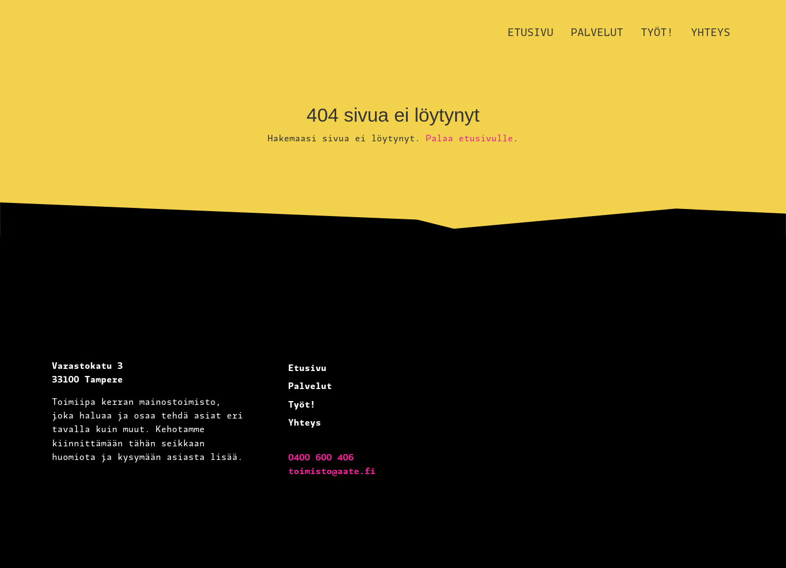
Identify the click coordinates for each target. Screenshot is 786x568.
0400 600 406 (321, 457)
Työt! (657, 32)
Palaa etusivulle (469, 138)
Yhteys (710, 32)
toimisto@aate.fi (332, 470)
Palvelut (597, 32)
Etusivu (530, 32)
